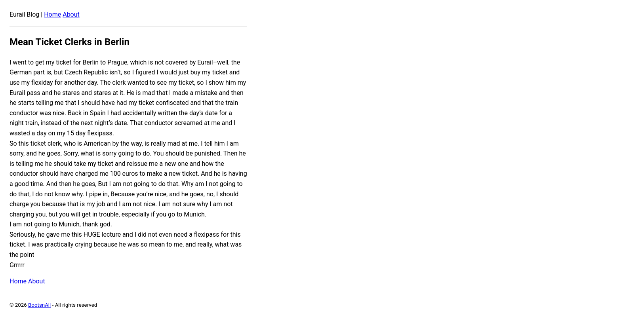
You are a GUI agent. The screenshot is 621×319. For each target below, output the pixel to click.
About (71, 14)
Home (52, 14)
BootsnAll (39, 305)
